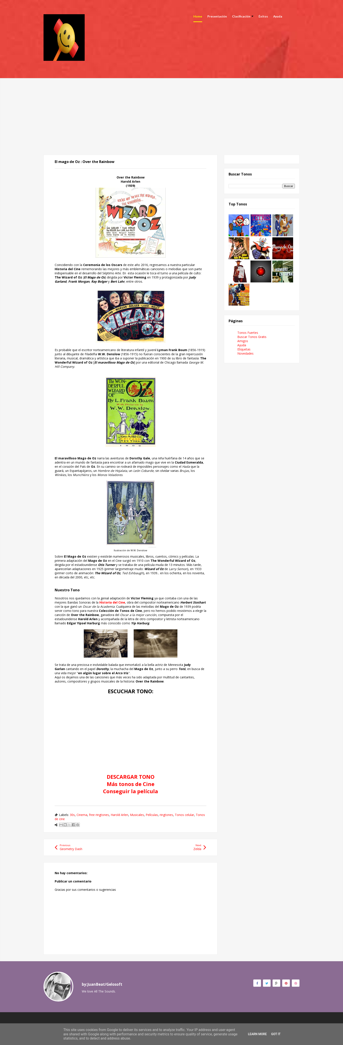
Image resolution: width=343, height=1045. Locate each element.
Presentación (217, 16)
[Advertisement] (171, 108)
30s (72, 815)
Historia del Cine (112, 602)
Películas (152, 815)
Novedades (245, 353)
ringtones (166, 815)
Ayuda (277, 16)
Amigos (242, 341)
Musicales (137, 815)
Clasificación (242, 16)
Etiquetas (243, 349)
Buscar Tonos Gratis (251, 337)
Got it (275, 1034)
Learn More (257, 1034)
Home (197, 16)
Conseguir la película (130, 791)
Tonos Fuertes (247, 333)
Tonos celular (184, 815)
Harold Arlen (119, 815)
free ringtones (99, 815)
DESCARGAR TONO (130, 776)
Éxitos (263, 16)
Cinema (82, 815)
